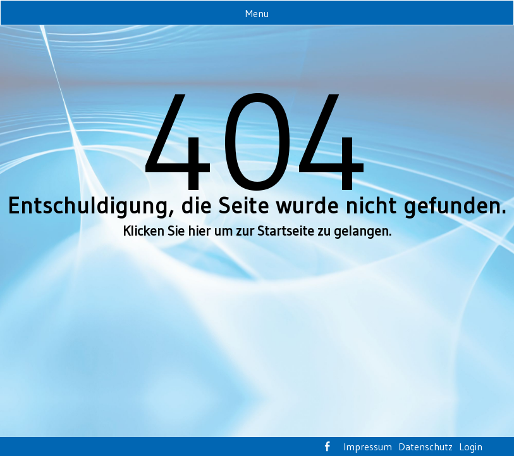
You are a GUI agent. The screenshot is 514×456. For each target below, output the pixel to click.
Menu (257, 13)
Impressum (367, 446)
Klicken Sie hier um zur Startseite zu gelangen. (257, 230)
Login (470, 446)
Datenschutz (425, 446)
